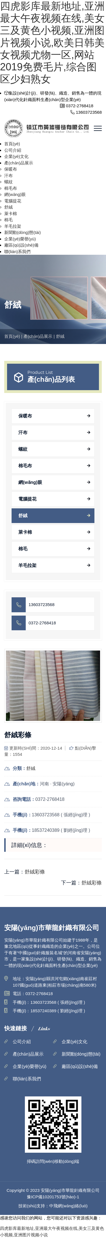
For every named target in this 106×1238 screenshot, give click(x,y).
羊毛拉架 (12, 226)
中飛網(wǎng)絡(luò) (68, 1205)
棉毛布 (10, 188)
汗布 (8, 175)
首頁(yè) (12, 143)
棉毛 (8, 219)
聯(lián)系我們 (17, 251)
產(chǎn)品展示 (18, 162)
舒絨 (8, 207)
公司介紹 (12, 150)
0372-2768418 (42, 622)
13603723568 (42, 604)
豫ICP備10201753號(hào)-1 (53, 1196)
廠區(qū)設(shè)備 (21, 245)
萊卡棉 (10, 213)
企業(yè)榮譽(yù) (20, 238)
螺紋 (8, 181)
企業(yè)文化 (16, 156)
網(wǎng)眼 (15, 194)
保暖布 (10, 169)
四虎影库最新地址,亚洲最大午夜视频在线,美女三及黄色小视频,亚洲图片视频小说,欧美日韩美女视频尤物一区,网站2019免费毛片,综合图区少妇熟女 (52, 42)
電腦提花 (12, 200)
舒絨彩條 (35, 872)
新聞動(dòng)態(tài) (22, 232)
